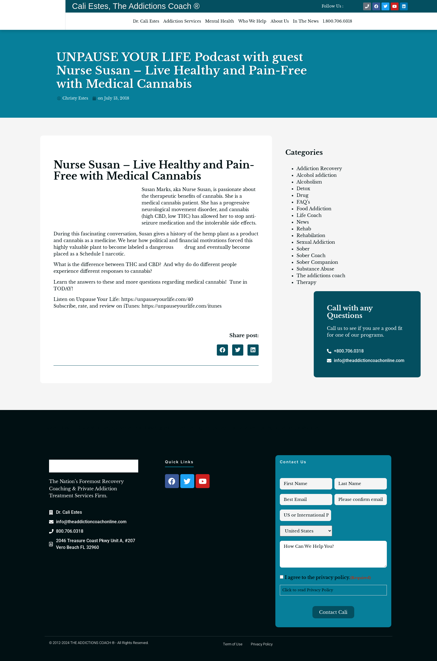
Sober (303, 249)
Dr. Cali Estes (146, 21)
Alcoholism (309, 182)
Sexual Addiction (316, 242)
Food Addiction (314, 208)
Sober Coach (311, 255)
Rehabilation (311, 235)
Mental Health (219, 21)
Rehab (304, 228)
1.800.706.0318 (337, 21)
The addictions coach (321, 275)
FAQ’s (303, 202)
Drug (303, 195)
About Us (280, 21)
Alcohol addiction (317, 175)
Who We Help (252, 21)
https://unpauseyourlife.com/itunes (182, 306)
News (303, 222)
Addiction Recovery (319, 168)
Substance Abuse (315, 269)
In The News (306, 21)
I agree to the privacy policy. (328, 578)
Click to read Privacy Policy (307, 590)
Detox (303, 188)
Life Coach (309, 215)
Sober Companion (317, 262)
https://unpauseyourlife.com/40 (157, 299)
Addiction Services (182, 21)
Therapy (306, 282)
